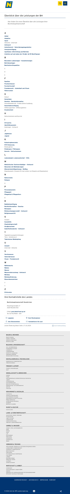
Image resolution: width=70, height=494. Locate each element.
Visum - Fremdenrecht (11, 259)
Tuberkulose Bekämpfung (12, 239)
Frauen (7, 376)
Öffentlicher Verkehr (10, 459)
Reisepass (7, 209)
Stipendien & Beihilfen (11, 354)
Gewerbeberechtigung (11, 105)
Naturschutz (8, 178)
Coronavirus (9, 394)
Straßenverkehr (9, 226)
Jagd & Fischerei (10, 418)
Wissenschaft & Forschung (12, 355)
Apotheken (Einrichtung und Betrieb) (16, 52)
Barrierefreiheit (20, 480)
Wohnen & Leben (10, 341)
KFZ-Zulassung (9, 145)
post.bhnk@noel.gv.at (18, 311)
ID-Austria (7, 123)
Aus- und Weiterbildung (11, 347)
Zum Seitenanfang (59, 325)
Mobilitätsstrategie (10, 458)
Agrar (6, 40)
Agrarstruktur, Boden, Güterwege (13, 415)
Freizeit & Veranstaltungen (12, 368)
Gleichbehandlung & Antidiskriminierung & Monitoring (18, 378)
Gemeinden (8, 99)
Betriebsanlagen (9, 63)
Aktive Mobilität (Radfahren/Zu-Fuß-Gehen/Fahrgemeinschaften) (21, 446)
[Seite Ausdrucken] (34, 491)
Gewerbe (8, 471)
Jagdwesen (8, 133)
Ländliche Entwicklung (11, 421)
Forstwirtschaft (9, 86)
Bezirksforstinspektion (11, 65)
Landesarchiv (9, 350)
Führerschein (8, 90)
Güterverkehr (9, 452)
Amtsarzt (7, 45)
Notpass (7, 180)
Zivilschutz (8, 292)
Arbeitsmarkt (9, 468)
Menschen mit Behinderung (12, 384)
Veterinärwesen (9, 257)
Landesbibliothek (10, 351)
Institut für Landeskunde (11, 353)
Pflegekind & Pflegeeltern (12, 194)
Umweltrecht (9, 438)
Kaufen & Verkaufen (10, 338)
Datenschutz (33, 480)
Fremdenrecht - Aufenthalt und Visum (16, 88)
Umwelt (6, 246)
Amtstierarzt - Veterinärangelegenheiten (17, 47)
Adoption (7, 38)
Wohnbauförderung (10, 277)
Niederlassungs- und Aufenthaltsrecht (14, 385)
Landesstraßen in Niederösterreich (14, 448)
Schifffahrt (8, 461)
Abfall (6, 36)
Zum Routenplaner (34, 318)
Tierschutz (8, 388)
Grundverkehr (8, 110)
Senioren (8, 387)
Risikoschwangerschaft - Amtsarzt (15, 211)
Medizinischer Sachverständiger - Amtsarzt (18, 164)
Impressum (44, 480)
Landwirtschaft (9, 419)
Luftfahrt (8, 456)
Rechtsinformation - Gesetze (13, 206)
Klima (7, 432)
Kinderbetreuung (10, 381)
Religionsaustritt (10, 213)
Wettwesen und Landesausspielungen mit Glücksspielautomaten (20, 472)
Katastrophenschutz (11, 142)
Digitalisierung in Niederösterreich (14, 361)
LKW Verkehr (9, 455)
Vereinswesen (8, 254)
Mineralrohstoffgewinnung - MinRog (16, 169)
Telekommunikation (10, 362)
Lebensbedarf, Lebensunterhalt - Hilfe (16, 158)
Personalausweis (9, 190)
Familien (7, 81)
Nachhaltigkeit (9, 435)
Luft (7, 433)
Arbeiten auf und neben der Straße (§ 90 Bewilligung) (22, 54)
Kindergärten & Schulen (11, 348)
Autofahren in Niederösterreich (13, 449)
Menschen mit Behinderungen (14, 167)
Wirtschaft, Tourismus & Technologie (14, 473)
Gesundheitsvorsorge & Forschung (14, 398)
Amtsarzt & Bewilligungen (12, 395)
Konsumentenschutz (11, 382)
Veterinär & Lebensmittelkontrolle (13, 422)
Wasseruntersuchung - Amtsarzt (15, 272)
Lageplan (11, 318)
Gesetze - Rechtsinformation (13, 101)
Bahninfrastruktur (10, 451)
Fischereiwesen (9, 84)
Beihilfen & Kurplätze (11, 404)
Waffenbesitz (8, 265)
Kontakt (52, 480)
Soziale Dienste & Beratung (12, 401)
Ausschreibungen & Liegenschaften (14, 469)
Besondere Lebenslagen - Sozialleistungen (18, 61)
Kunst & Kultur (9, 409)
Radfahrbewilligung (10, 204)
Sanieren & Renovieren (11, 340)
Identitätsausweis (10, 125)
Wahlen (6, 268)
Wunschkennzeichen (11, 279)
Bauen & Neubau (10, 337)
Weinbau (7, 275)
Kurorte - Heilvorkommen (12, 151)
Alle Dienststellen (14, 321)
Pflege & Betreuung (10, 399)
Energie (8, 430)
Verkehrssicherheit (10, 462)
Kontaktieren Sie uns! (35, 321)
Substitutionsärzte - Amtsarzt (14, 229)
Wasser (6, 270)
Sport (7, 369)
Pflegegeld (7, 192)
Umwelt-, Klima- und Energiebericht (14, 428)
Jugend (6, 136)
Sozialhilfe (7, 222)
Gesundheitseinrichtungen (12, 397)
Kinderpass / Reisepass (12, 149)
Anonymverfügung (10, 49)
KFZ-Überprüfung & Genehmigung (14, 453)
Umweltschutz (9, 439)
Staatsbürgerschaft (10, 224)
